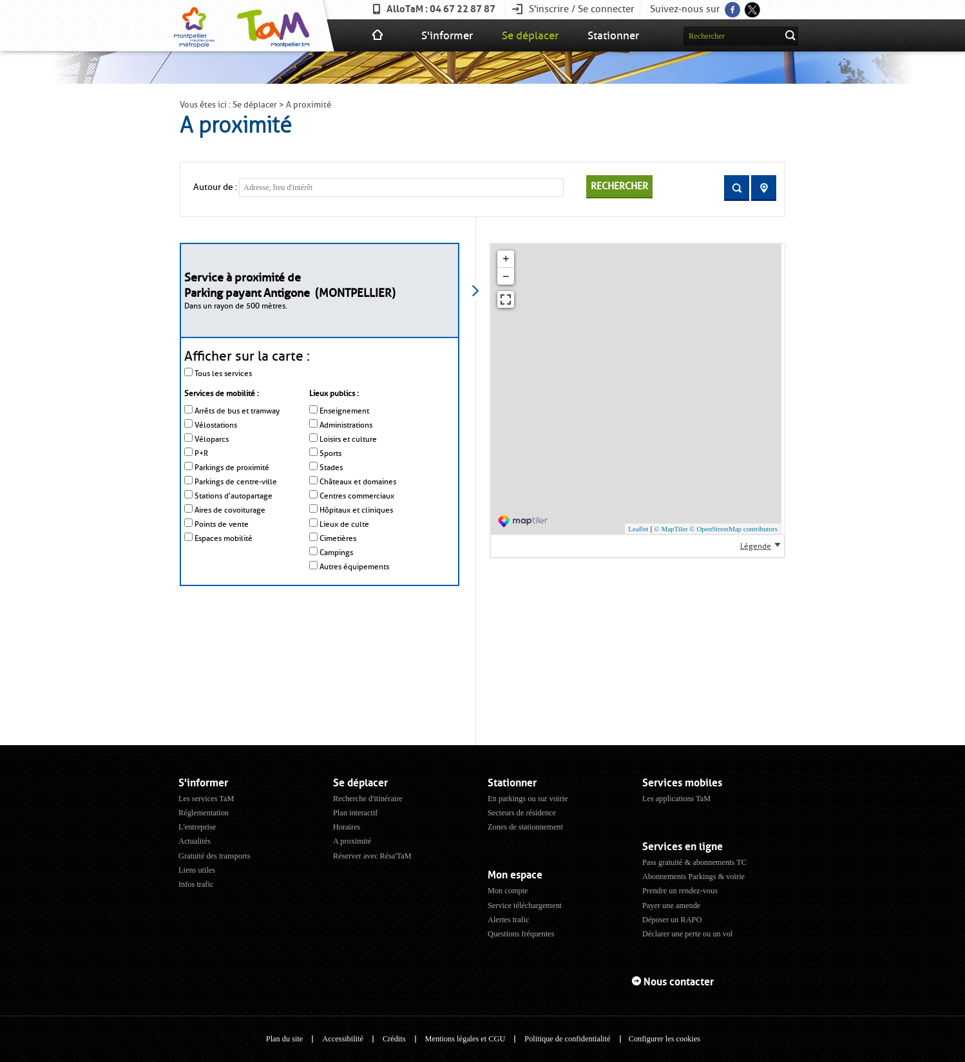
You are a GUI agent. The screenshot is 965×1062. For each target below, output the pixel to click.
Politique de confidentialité (567, 1038)
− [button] (505, 276)
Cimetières (338, 538)
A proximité (352, 841)
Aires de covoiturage (230, 510)
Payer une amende (671, 905)
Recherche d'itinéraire (368, 798)
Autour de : (215, 187)
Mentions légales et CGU (465, 1038)
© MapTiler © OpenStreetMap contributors (716, 529)
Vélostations (216, 425)
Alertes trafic (509, 919)
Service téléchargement (525, 905)
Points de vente (222, 524)
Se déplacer (530, 35)
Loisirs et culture (348, 439)
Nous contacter (679, 982)
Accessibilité (342, 1038)
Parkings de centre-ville (236, 482)
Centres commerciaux (357, 496)
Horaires (346, 826)
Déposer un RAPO (672, 919)
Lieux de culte (344, 524)
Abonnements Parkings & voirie (693, 876)
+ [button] (505, 258)
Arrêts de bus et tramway (237, 411)
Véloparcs (212, 439)
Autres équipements (354, 567)
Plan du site (284, 1038)
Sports (330, 453)
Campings (336, 552)
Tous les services (223, 373)
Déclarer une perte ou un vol (687, 933)
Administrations (346, 425)
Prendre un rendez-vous (680, 890)
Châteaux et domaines (358, 482)
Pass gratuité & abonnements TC (694, 862)
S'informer (447, 35)
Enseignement (344, 411)
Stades (331, 467)
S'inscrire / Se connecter (582, 9)
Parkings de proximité (232, 467)
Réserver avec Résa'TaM (372, 855)
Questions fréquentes (521, 933)
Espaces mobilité (224, 538)
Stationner (613, 35)
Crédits (394, 1038)
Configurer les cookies (664, 1038)
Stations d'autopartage (233, 496)
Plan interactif (355, 812)
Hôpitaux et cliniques (356, 510)
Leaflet (638, 529)
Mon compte (508, 890)
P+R (201, 453)
